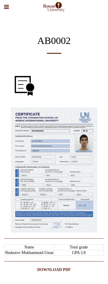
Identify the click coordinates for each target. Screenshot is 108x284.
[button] (6, 7)
